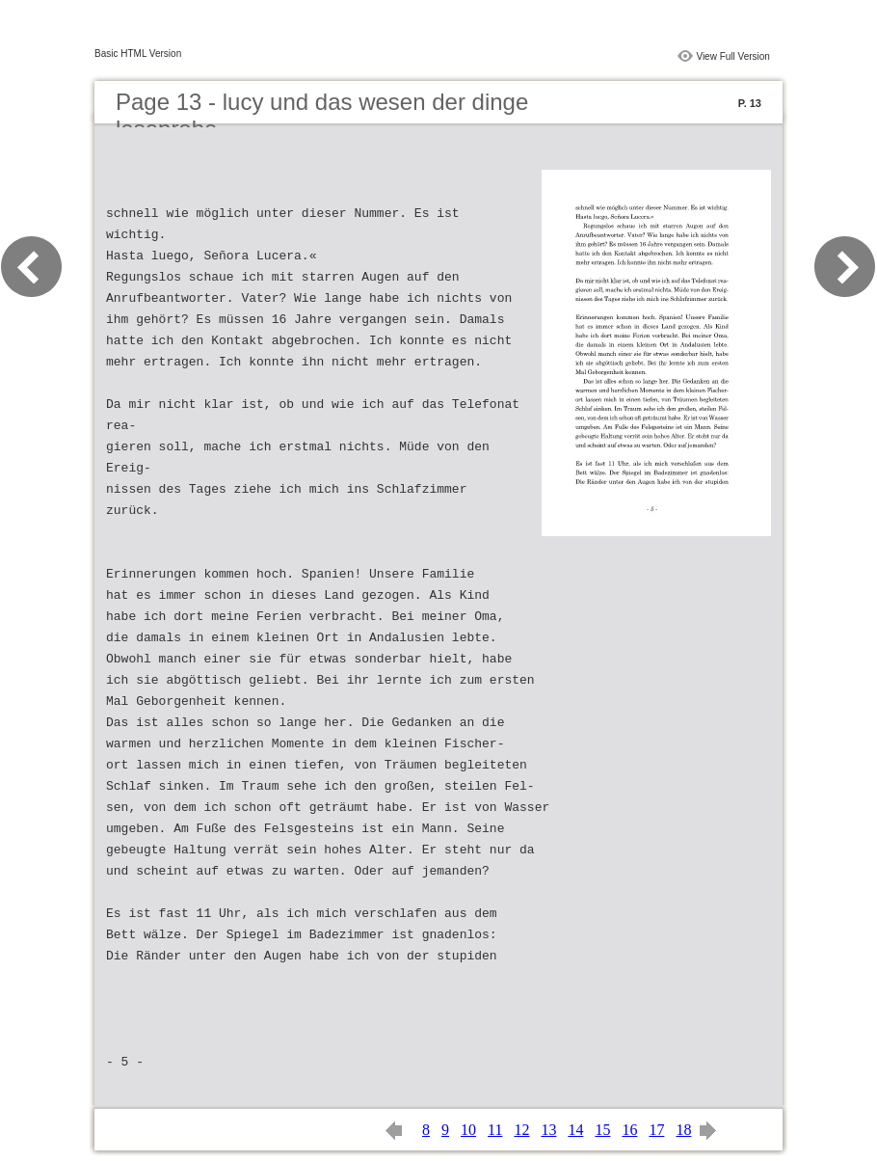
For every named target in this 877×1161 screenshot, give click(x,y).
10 (468, 1129)
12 (521, 1129)
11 (495, 1129)
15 (602, 1129)
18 (683, 1129)
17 (656, 1129)
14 (575, 1129)
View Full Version (733, 56)
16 (629, 1129)
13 (548, 1129)
